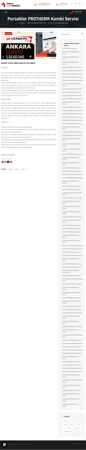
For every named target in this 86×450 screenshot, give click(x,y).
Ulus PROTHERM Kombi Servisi (71, 362)
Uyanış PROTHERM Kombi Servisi (71, 365)
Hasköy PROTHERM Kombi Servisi (71, 217)
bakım (16, 169)
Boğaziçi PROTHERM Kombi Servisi (72, 121)
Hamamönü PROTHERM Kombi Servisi (71, 213)
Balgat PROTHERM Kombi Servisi (71, 107)
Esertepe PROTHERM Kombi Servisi (72, 178)
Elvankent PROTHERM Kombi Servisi (70, 164)
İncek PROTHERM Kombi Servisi (71, 226)
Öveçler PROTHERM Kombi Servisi (72, 284)
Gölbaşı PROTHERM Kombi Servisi (71, 198)
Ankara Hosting (29, 445)
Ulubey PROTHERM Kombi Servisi (71, 353)
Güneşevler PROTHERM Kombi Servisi (71, 202)
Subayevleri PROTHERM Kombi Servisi (71, 317)
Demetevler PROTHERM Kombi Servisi (71, 150)
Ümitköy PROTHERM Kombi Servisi (72, 369)
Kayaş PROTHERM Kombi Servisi (71, 391)
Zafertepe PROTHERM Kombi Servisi (70, 405)
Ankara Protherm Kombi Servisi (36, 23)
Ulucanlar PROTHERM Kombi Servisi (70, 358)
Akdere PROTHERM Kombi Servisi (71, 68)
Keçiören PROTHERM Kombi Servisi (72, 249)
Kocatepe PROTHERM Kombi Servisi (72, 256)
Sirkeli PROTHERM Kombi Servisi (71, 310)
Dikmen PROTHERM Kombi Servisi (72, 154)
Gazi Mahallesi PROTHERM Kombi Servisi (71, 194)
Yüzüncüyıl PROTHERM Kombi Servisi (70, 400)
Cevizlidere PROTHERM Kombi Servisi (70, 128)
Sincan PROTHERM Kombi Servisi (71, 306)
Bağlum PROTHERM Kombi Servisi (72, 99)
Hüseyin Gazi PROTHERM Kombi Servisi (71, 221)
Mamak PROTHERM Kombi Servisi (72, 267)
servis (10, 169)
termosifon (77, 428)
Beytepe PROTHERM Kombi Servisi (72, 114)
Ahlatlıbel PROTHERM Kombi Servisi (70, 63)
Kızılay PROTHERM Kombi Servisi (71, 252)
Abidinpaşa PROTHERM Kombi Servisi (70, 53)
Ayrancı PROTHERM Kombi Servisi (72, 89)
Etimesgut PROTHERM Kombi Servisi (70, 182)
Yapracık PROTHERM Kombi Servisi (72, 372)
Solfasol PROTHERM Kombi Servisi (72, 313)
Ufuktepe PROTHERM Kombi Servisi (72, 350)
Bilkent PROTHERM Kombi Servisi (71, 117)
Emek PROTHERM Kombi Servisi (71, 168)
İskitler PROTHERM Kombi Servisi (71, 232)
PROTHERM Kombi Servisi (69, 49)
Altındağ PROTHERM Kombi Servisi (72, 74)
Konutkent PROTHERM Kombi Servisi (70, 260)
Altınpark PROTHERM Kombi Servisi (72, 81)
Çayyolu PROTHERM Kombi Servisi (72, 136)
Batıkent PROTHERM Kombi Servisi (72, 111)
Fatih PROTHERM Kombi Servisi (71, 190)
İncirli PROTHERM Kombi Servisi (71, 229)
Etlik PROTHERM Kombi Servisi (71, 186)
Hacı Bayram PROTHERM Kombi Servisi (71, 208)
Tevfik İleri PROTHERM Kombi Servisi (70, 331)
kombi (65, 421)
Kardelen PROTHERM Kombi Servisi (72, 246)
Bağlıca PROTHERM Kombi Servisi (71, 96)
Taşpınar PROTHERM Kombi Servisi (72, 327)
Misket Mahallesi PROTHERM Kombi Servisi (70, 272)
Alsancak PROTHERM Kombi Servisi (72, 71)
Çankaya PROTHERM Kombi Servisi (72, 132)
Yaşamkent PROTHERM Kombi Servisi (70, 376)
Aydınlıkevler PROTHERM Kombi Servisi (71, 85)
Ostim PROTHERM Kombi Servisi (71, 276)
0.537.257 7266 (78, 11)
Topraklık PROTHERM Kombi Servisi (72, 344)
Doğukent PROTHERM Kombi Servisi (70, 159)
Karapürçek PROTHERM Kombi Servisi (71, 242)
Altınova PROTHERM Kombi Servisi (72, 77)
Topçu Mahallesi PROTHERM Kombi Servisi (72, 336)
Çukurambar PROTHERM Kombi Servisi (71, 145)
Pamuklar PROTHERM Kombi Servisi (70, 289)
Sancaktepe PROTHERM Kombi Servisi (71, 294)
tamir (23, 169)
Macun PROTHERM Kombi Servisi (71, 264)
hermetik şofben (68, 432)
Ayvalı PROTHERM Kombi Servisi (71, 92)
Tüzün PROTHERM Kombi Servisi (71, 347)
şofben (69, 428)
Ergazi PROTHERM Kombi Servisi (71, 171)
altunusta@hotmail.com (44, 4)
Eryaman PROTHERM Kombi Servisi (72, 175)
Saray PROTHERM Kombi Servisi (71, 298)
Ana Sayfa (22, 23)
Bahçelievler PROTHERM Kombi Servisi (71, 103)
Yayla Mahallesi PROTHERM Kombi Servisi (72, 381)
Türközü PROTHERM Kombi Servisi (72, 340)
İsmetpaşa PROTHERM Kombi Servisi (70, 236)
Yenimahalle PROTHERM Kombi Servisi (71, 386)
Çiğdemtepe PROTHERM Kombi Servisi (71, 140)
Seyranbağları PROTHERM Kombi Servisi (71, 302)
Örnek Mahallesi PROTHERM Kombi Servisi (72, 280)
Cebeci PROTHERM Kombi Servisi (71, 124)
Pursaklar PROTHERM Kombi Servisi (70, 322)
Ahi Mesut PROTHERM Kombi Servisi (70, 58)
